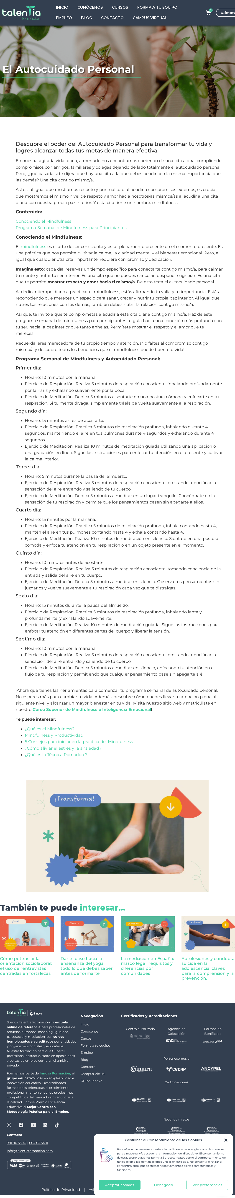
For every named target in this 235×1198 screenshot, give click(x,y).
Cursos (120, 7)
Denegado (163, 1185)
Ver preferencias (207, 1185)
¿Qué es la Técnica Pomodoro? (56, 754)
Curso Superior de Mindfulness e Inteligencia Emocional (92, 709)
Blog (86, 18)
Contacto (112, 18)
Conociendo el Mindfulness (43, 221)
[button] (226, 1140)
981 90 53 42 (16, 1143)
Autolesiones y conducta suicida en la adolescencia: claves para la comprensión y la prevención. (208, 968)
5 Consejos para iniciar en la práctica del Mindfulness (79, 741)
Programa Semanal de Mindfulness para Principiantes (71, 227)
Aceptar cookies (119, 1185)
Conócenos (90, 7)
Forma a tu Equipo (157, 7)
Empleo (64, 18)
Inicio (62, 7)
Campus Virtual (150, 18)
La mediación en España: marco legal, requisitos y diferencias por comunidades (147, 966)
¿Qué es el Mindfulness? (49, 728)
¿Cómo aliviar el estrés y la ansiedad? (63, 748)
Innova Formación (55, 1073)
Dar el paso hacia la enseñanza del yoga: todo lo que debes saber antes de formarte (87, 966)
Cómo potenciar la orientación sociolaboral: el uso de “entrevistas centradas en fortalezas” (26, 966)
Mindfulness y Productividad (54, 735)
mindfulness (33, 246)
